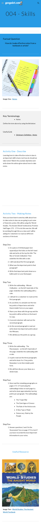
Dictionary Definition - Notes (26, 135)
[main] (20, 13)
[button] (2, 3)
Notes (14, 99)
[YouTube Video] (20, 186)
